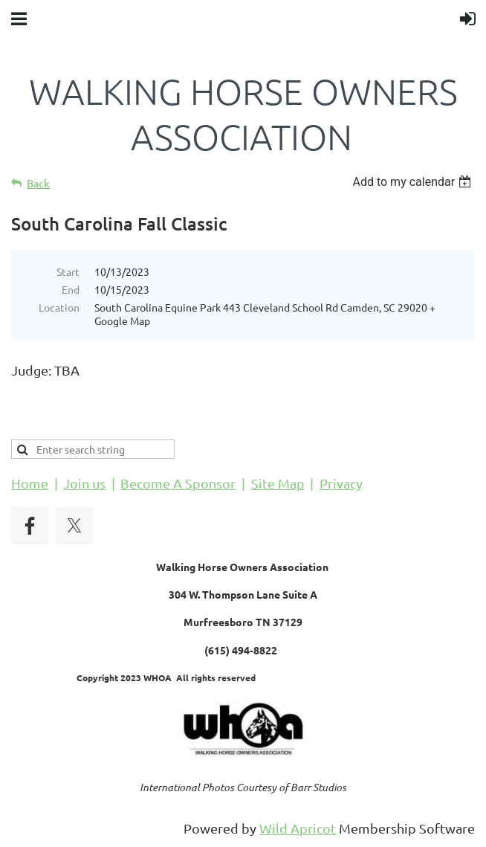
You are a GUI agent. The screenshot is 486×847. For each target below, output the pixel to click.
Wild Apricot (297, 828)
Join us (84, 483)
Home (29, 483)
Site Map (278, 483)
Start (68, 271)
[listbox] (413, 182)
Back (38, 183)
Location (59, 307)
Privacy (341, 483)
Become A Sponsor (178, 483)
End (71, 289)
